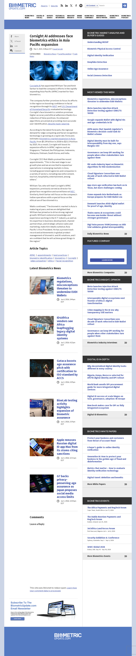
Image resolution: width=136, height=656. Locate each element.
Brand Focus (79, 17)
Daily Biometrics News (98, 234)
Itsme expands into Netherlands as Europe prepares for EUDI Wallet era (104, 195)
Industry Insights (71, 17)
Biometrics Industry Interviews (102, 342)
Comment (18, 51)
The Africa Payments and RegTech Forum (107, 509)
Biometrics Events (114, 17)
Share (17, 36)
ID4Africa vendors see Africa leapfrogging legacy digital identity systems (66, 328)
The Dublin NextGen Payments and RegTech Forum (107, 519)
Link (16, 46)
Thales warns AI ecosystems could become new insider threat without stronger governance (104, 215)
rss (61, 5)
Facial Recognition (64, 54)
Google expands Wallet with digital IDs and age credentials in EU (106, 121)
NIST (54, 106)
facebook (76, 5)
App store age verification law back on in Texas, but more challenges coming (107, 186)
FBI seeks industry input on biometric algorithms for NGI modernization (105, 165)
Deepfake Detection (97, 62)
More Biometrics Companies (100, 272)
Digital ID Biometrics (97, 414)
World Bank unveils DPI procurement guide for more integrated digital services (105, 387)
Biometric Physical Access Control (104, 49)
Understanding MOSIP (98, 42)
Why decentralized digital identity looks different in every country (106, 367)
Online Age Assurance (97, 69)
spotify (80, 5)
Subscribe (54, 6)
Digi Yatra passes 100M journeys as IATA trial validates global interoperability (106, 225)
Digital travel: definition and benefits (105, 477)
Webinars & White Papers (101, 17)
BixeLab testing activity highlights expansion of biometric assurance (67, 409)
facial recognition (64, 260)
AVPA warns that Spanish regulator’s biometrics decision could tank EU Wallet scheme (105, 131)
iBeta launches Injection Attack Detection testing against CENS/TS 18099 (104, 110)
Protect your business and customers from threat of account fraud (105, 439)
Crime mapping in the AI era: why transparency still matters (103, 311)
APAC (32, 255)
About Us (44, 6)
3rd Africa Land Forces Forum (107, 529)
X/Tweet (18, 41)
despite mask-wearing (58, 123)
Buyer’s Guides (50, 17)
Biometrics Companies (89, 17)
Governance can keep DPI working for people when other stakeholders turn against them (105, 155)
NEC (72, 191)
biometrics (60, 258)
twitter (71, 5)
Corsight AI (35, 85)
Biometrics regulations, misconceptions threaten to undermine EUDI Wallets (67, 286)
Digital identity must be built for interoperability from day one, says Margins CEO (104, 143)
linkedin (66, 5)
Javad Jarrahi (58, 49)
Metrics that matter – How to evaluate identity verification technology (106, 469)
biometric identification (41, 258)
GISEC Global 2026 (107, 548)
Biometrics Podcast (126, 17)
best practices (60, 255)
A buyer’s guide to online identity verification (103, 448)
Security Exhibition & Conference (107, 539)
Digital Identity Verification (100, 55)
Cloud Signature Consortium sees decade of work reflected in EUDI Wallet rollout (106, 176)
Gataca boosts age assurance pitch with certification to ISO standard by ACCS (67, 369)
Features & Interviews (60, 17)
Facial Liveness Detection (99, 75)
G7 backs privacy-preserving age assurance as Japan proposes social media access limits (67, 487)
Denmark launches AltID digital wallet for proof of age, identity (105, 204)
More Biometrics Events (98, 556)
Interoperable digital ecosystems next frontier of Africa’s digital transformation (106, 300)
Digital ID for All (40, 17)
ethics (51, 260)
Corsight (72, 258)
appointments (44, 255)
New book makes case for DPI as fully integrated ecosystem (105, 406)
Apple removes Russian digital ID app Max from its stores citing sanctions (67, 447)
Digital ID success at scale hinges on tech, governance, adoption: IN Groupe (106, 397)
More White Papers (96, 484)
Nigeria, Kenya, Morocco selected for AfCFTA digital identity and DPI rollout (105, 376)
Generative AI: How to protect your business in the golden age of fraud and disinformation (106, 459)
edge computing (38, 260)
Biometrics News (29, 17)
